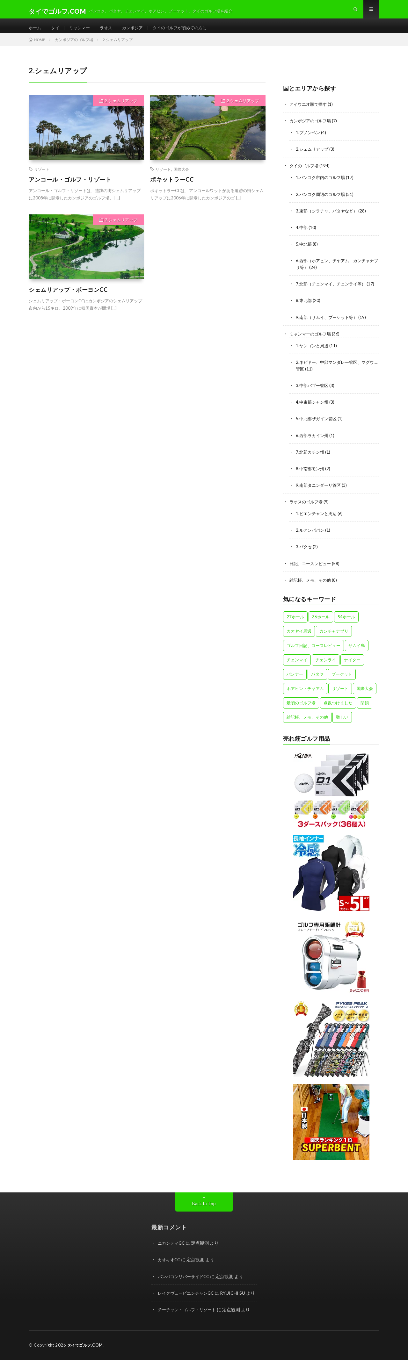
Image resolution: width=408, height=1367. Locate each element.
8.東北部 (304, 308)
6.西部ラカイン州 (313, 442)
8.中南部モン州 (311, 475)
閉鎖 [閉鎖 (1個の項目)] (365, 709)
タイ (56, 31)
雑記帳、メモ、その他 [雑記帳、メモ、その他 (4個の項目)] (307, 724)
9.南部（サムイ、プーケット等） (329, 324)
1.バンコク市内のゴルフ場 (322, 185)
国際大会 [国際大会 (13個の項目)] (364, 695)
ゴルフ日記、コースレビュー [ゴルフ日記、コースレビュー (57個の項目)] (313, 652)
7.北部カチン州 (311, 459)
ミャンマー (82, 31)
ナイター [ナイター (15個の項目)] (352, 666)
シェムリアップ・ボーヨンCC (68, 297)
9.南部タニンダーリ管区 (320, 492)
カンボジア (137, 31)
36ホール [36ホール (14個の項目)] (321, 623)
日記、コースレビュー (311, 570)
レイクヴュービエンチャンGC (188, 1299)
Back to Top (204, 1210)
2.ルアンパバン (311, 537)
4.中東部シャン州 (313, 409)
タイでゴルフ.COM (86, 1358)
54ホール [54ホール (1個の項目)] (346, 623)
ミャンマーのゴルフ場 (311, 341)
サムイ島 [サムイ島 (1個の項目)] (356, 652)
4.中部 (302, 235)
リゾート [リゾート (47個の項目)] (340, 695)
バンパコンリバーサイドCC (185, 1283)
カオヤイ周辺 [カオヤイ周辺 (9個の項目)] (299, 638)
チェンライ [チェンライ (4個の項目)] (325, 666)
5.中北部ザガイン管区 (317, 426)
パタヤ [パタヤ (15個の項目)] (317, 681)
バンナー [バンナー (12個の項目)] (295, 681)
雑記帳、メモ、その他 (311, 587)
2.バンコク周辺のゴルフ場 (322, 202)
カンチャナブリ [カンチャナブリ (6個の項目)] (333, 638)
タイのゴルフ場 (305, 173)
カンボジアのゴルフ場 (311, 129)
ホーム (35, 31)
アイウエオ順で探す (309, 112)
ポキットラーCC (171, 187)
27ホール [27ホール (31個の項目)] (295, 623)
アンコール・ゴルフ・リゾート (70, 187)
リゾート (41, 177)
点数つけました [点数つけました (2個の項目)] (338, 709)
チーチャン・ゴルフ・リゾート (189, 1323)
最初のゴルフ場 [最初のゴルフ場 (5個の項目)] (301, 709)
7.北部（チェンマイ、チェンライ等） (333, 291)
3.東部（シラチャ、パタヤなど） (329, 218)
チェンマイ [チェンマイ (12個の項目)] (297, 666)
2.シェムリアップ (121, 109)
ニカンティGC (172, 1250)
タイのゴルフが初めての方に (187, 31)
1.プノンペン (309, 140)
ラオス (109, 31)
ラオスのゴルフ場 (307, 509)
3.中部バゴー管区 (313, 393)
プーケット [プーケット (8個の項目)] (342, 681)
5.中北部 (304, 252)
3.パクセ (304, 554)
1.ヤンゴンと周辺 (313, 353)
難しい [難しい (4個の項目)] (342, 724)
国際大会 (181, 177)
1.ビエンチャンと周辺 (317, 520)
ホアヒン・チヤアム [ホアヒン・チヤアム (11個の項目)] (305, 695)
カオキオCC (170, 1266)
